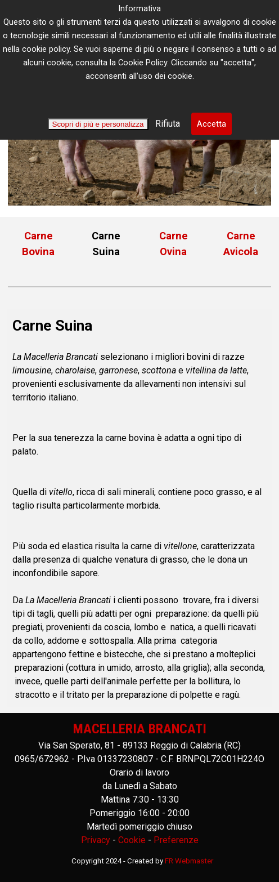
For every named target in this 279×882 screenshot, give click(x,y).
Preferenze (176, 840)
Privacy (95, 840)
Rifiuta (166, 123)
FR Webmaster (189, 861)
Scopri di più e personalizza (98, 124)
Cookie (132, 840)
